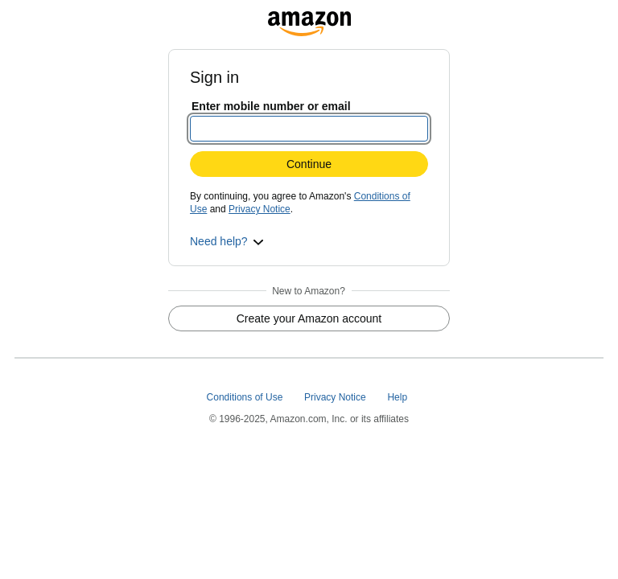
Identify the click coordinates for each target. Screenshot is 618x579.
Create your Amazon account (309, 318)
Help (398, 397)
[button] (227, 241)
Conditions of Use (246, 397)
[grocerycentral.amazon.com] (309, 19)
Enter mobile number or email (271, 106)
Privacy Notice (259, 209)
